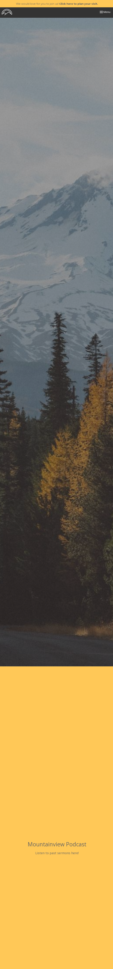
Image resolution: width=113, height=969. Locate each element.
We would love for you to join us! (57, 3)
